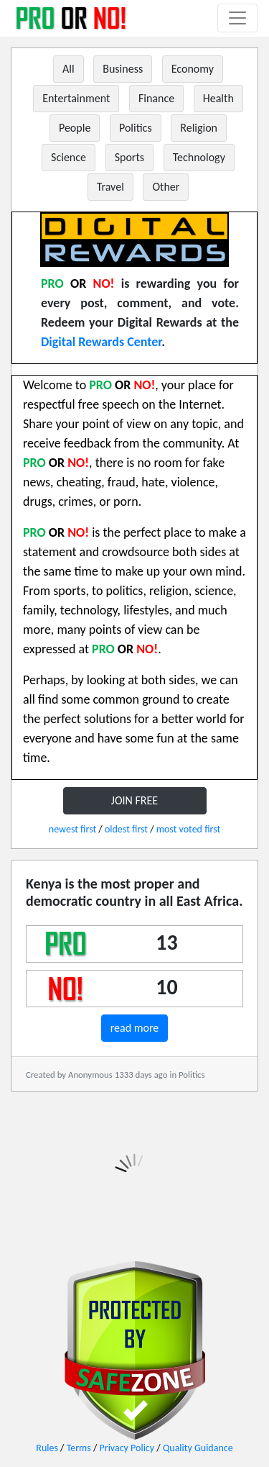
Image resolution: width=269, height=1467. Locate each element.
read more (134, 1028)
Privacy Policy (127, 1448)
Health (218, 98)
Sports (129, 157)
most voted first (188, 829)
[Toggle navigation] (237, 18)
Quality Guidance (198, 1448)
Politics (135, 128)
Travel (110, 187)
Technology (199, 157)
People (74, 128)
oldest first (126, 829)
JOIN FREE (134, 800)
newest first (72, 829)
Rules (47, 1448)
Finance (156, 98)
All (68, 69)
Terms (79, 1448)
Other (165, 187)
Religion (198, 128)
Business (123, 69)
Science (68, 157)
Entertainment (76, 98)
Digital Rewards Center (101, 342)
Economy (192, 69)
